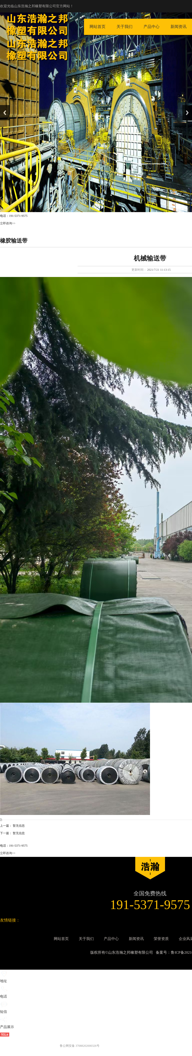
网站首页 (98, 26)
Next (187, 112)
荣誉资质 (161, 939)
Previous (5, 112)
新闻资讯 (178, 26)
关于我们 (124, 26)
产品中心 (152, 26)
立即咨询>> (8, 223)
